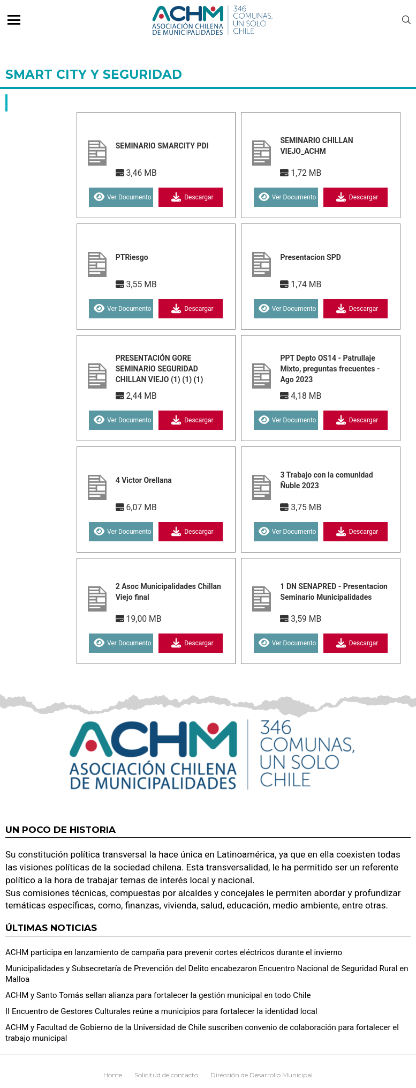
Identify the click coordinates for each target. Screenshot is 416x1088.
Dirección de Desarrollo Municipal (261, 1075)
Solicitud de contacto (166, 1075)
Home (112, 1075)
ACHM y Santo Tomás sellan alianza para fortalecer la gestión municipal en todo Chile (158, 995)
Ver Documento (121, 197)
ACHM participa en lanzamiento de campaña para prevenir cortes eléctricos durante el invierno (173, 952)
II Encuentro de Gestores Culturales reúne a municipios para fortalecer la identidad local (161, 1011)
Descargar (191, 197)
